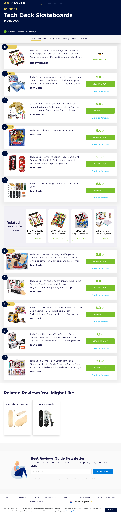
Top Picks (36, 39)
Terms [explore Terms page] (36, 497)
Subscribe (102, 471)
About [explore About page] (9, 497)
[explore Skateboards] (46, 417)
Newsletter (84, 39)
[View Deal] (36, 226)
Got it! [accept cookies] (111, 510)
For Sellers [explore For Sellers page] (85, 497)
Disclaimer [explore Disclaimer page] (50, 497)
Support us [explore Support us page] (67, 497)
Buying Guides (69, 39)
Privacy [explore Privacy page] (22, 497)
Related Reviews (51, 39)
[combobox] (60, 4)
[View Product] (60, 57)
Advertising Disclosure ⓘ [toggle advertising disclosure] (36, 501)
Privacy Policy (71, 511)
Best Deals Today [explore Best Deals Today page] (106, 497)
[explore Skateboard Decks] (17, 417)
